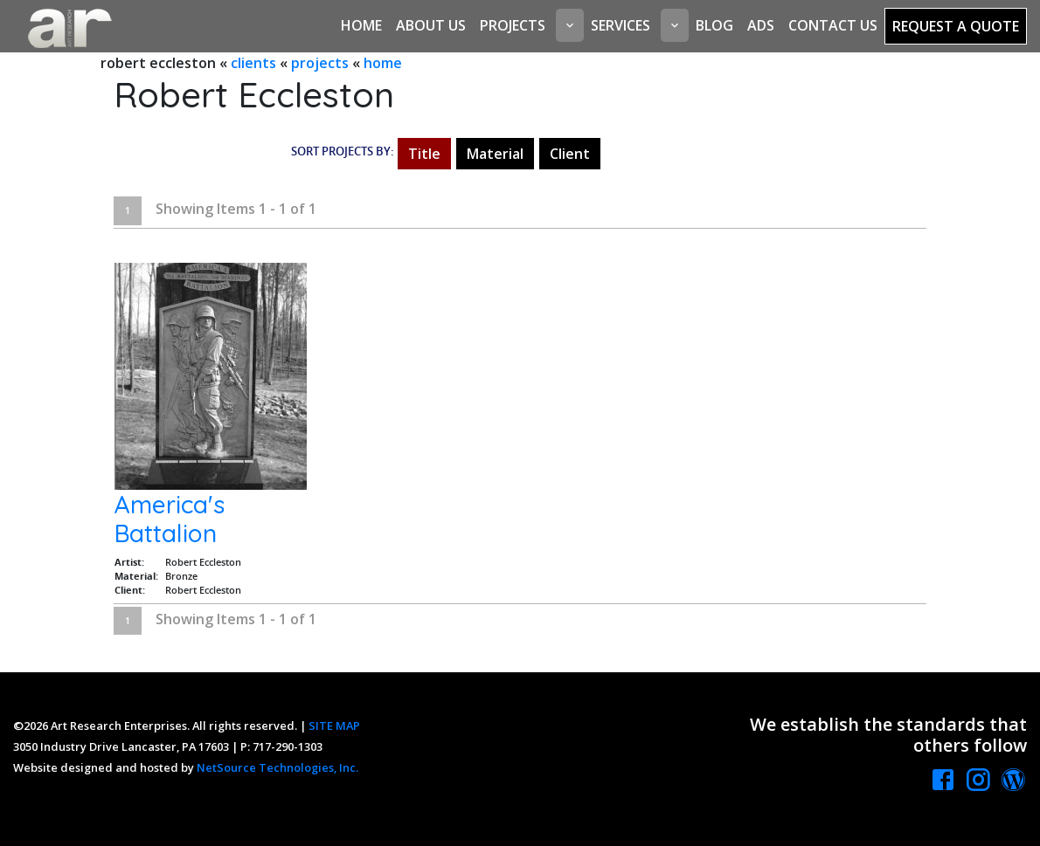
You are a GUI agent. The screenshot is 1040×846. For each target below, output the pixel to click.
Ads (760, 25)
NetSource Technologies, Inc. (277, 767)
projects (320, 62)
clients (253, 62)
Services (620, 25)
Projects (512, 25)
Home (361, 25)
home (383, 62)
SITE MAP (334, 725)
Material (495, 153)
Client (570, 153)
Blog (714, 25)
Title (424, 153)
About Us (431, 25)
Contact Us (832, 25)
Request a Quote (955, 26)
